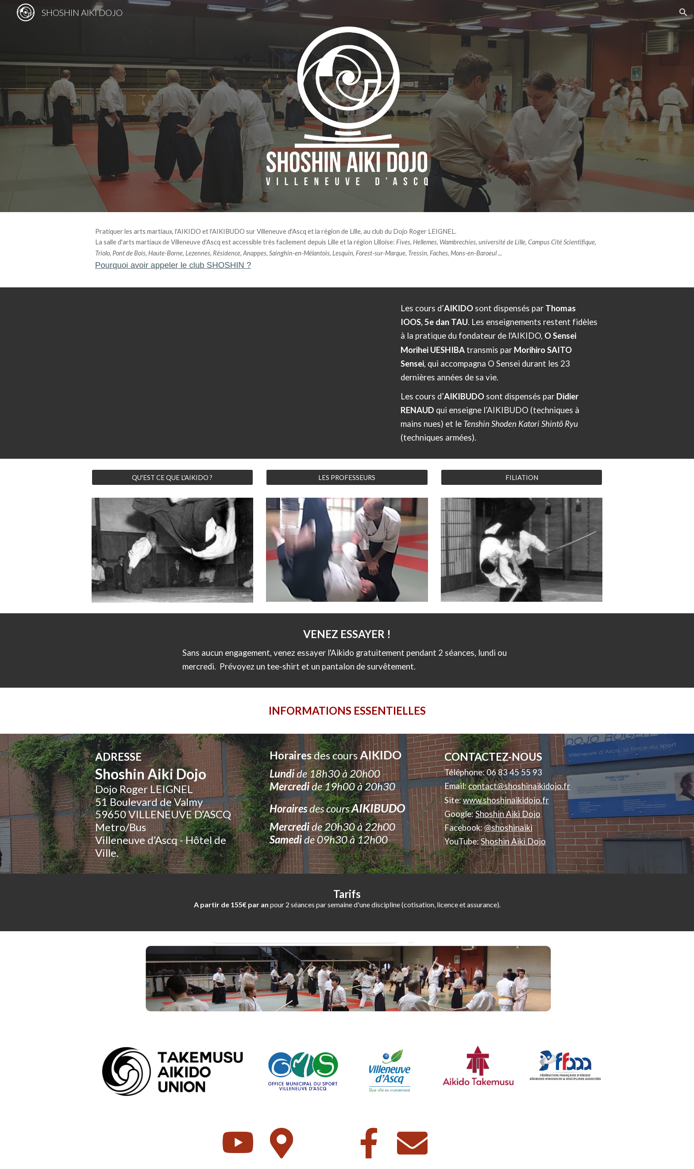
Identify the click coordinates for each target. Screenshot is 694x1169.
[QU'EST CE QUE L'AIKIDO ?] (172, 477)
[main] (347, 250)
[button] (683, 12)
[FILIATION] (521, 477)
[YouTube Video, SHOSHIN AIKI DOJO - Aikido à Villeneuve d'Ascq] (238, 373)
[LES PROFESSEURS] (346, 477)
